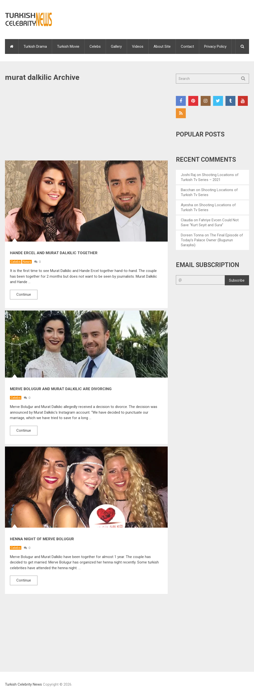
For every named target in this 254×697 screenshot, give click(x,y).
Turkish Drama (35, 46)
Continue (23, 294)
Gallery (116, 46)
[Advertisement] (86, 123)
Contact (187, 46)
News (27, 262)
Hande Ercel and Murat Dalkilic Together (53, 253)
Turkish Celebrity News (23, 684)
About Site (162, 46)
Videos (137, 46)
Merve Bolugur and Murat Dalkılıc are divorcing (61, 389)
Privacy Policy (215, 46)
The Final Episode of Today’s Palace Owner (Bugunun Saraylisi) (212, 240)
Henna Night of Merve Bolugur (42, 539)
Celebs (95, 46)
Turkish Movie (68, 46)
